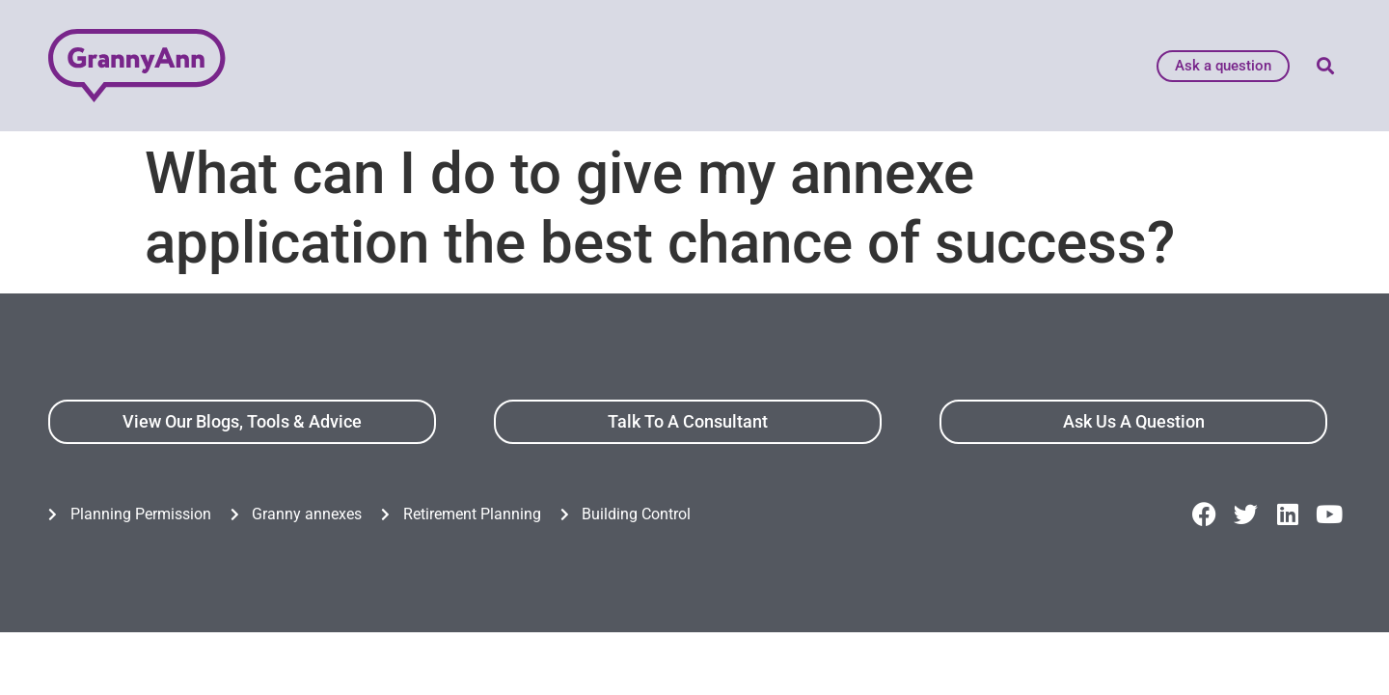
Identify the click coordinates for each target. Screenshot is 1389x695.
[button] (1325, 66)
